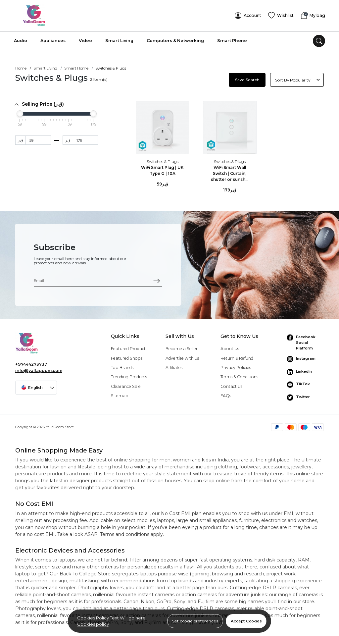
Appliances (53, 38)
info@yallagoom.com (38, 368)
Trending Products (129, 375)
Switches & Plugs (162, 159)
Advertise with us (182, 356)
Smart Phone (232, 38)
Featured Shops (126, 356)
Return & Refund (236, 356)
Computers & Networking (175, 38)
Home (20, 66)
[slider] (20, 112)
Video (85, 38)
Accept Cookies (246, 620)
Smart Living (119, 38)
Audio (20, 38)
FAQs (225, 394)
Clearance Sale (126, 384)
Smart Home (76, 66)
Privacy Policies (235, 365)
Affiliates (174, 365)
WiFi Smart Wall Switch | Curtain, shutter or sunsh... (229, 171)
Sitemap (119, 394)
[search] (319, 39)
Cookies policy (93, 624)
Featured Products (129, 346)
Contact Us (231, 384)
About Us (229, 346)
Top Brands (122, 365)
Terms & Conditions (239, 375)
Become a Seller (182, 346)
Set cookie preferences (195, 620)
